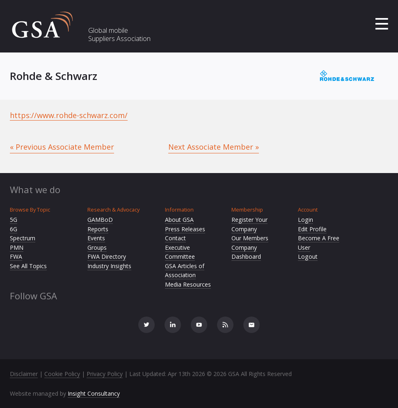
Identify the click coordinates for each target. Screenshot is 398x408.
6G (13, 229)
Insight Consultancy (94, 393)
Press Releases (185, 229)
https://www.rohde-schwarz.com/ (69, 115)
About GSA (179, 219)
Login (305, 219)
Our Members (249, 238)
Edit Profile (312, 229)
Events (96, 238)
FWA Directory (106, 256)
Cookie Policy (62, 374)
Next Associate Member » (213, 147)
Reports (97, 229)
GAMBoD (100, 219)
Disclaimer (24, 374)
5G (13, 219)
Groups (97, 247)
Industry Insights (109, 266)
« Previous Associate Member (62, 147)
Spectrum (22, 238)
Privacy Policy (105, 374)
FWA (16, 256)
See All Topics (28, 266)
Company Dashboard (246, 252)
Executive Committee (180, 252)
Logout (308, 256)
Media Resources (188, 284)
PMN (16, 247)
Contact (175, 238)
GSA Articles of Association (184, 270)
